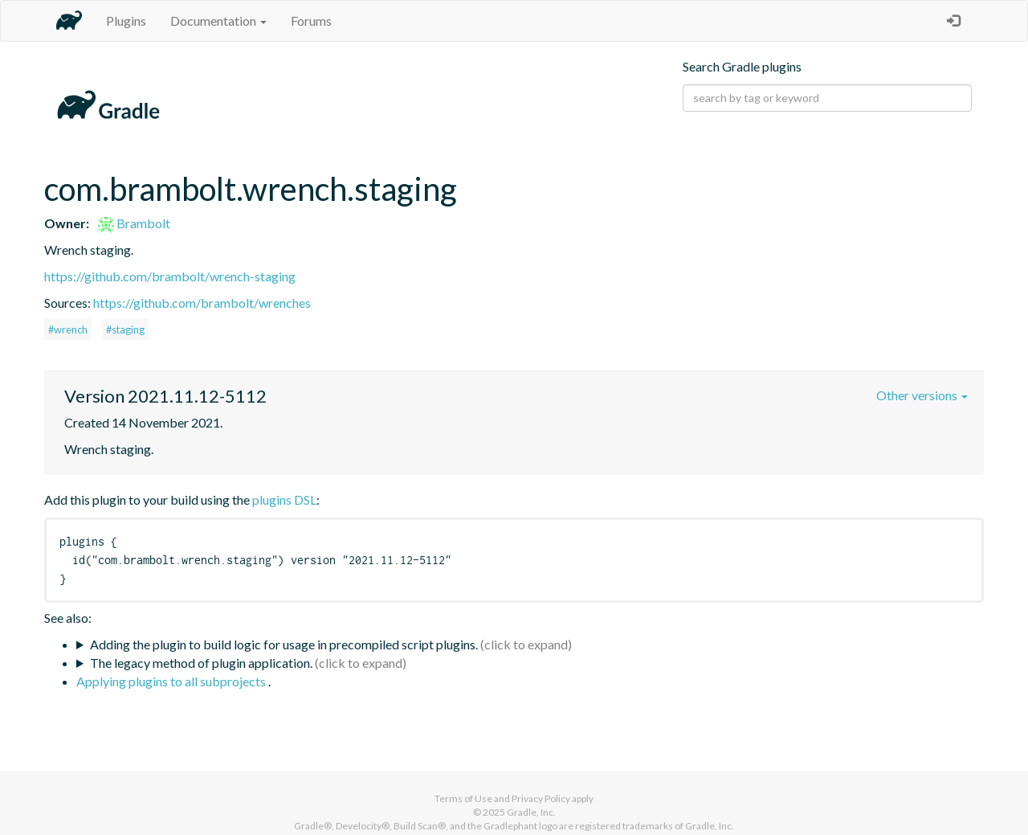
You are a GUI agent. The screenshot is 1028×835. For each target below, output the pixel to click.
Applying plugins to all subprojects (172, 681)
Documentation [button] (218, 20)
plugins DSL (284, 499)
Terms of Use (463, 798)
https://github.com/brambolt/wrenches (202, 302)
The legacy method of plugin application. (201, 662)
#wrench (68, 329)
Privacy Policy (541, 798)
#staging (125, 329)
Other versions (922, 395)
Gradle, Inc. (531, 812)
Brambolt (134, 223)
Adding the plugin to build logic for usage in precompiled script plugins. (284, 644)
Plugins (126, 20)
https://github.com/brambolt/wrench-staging (170, 276)
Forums (311, 20)
